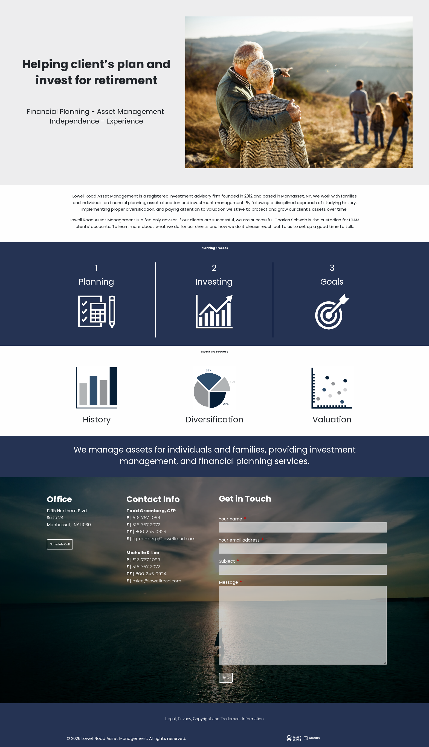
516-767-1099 (146, 517)
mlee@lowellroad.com (156, 580)
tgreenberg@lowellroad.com (164, 538)
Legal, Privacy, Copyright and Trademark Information (214, 718)
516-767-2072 (146, 524)
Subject (249, 561)
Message (250, 582)
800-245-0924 (151, 531)
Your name (252, 519)
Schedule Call (60, 544)
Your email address (261, 540)
